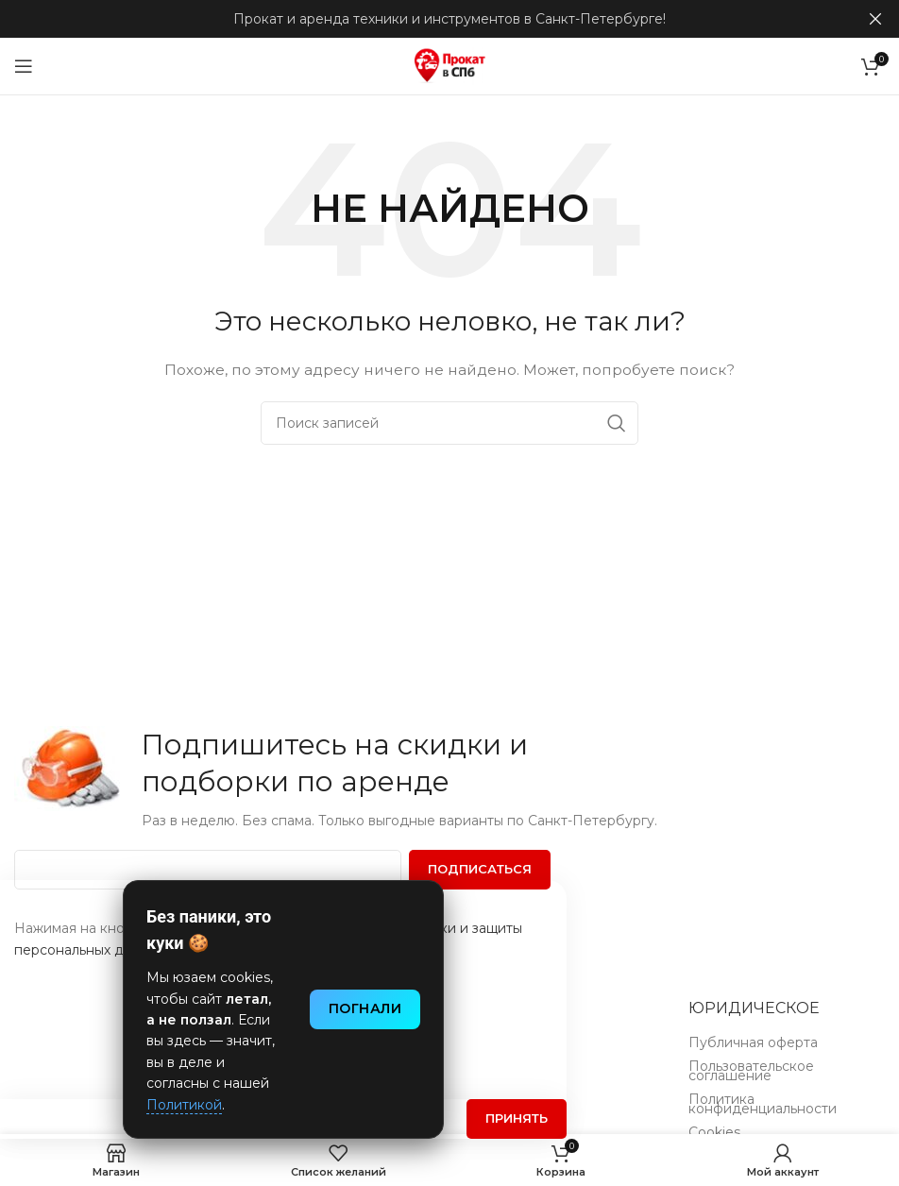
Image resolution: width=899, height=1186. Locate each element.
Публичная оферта (753, 1044)
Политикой (184, 1104)
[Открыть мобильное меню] (23, 66)
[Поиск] (449, 423)
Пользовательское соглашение (751, 1072)
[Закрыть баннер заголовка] (875, 19)
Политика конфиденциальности (762, 1106)
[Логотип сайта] (449, 65)
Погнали (365, 1008)
